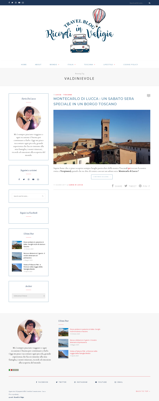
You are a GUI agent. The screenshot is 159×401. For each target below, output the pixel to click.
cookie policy (130, 64)
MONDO (53, 64)
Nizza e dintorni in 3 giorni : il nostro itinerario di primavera (34, 255)
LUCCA (58, 95)
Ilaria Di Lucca (76, 185)
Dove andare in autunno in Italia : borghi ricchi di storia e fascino (34, 244)
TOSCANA (88, 64)
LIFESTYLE (108, 64)
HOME (24, 64)
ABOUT (38, 64)
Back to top (143, 391)
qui (129, 168)
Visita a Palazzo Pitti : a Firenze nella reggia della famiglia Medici (33, 266)
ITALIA (71, 64)
